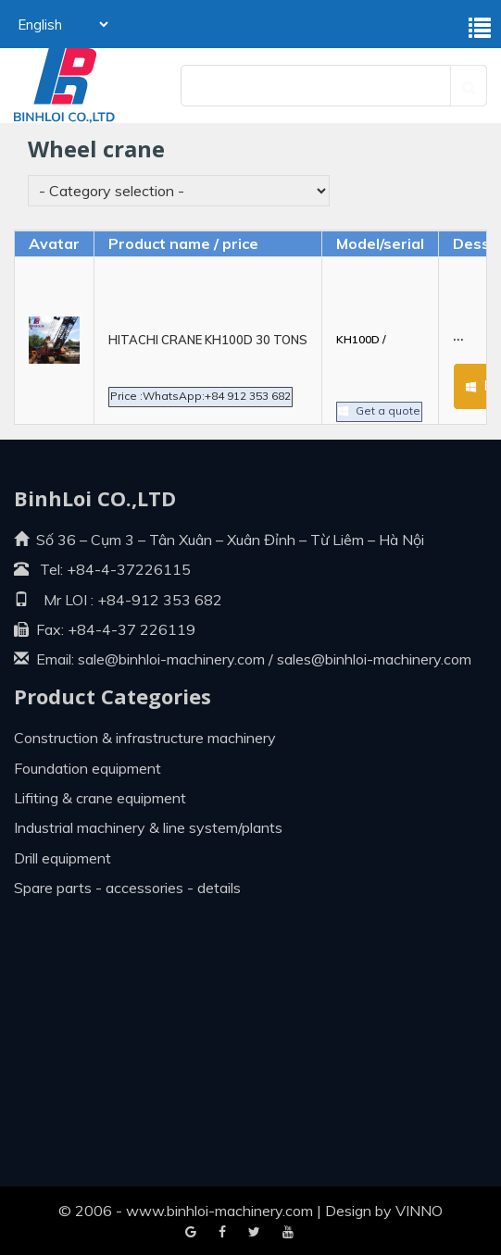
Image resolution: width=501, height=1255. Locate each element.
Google (222, 1233)
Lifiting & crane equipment (100, 798)
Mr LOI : (54, 599)
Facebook (191, 1233)
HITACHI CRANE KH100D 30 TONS (207, 339)
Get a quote (382, 391)
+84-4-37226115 (129, 569)
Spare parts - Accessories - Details (127, 887)
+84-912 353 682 (158, 599)
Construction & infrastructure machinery (145, 737)
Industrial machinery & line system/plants (148, 827)
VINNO (419, 1210)
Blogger (288, 1233)
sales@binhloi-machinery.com (374, 659)
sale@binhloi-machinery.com (171, 659)
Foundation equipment (87, 768)
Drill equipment (62, 858)
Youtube (254, 1233)
